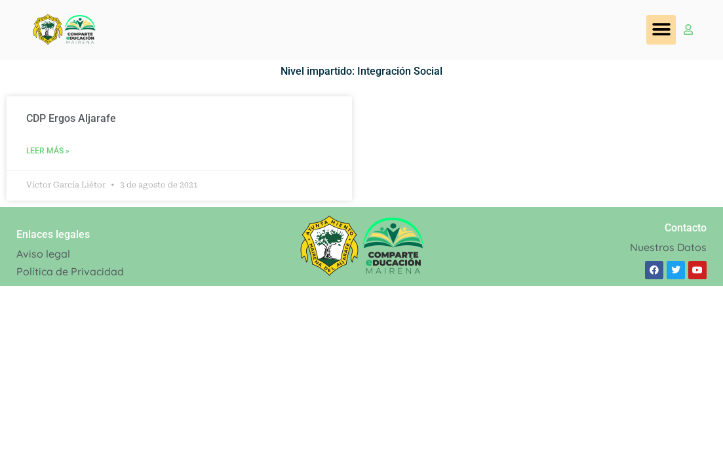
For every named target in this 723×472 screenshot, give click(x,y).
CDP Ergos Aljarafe (71, 118)
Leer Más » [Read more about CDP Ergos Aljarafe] (47, 150)
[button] (661, 30)
